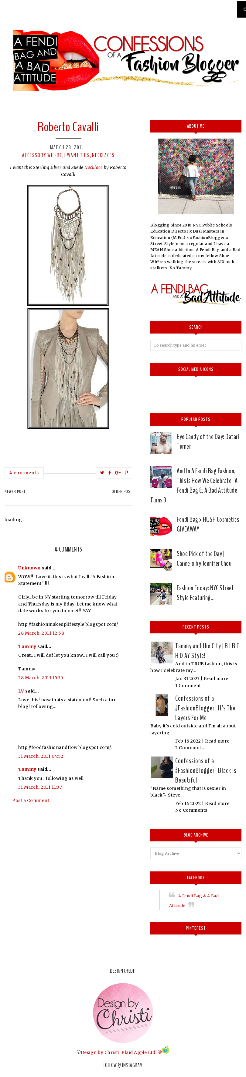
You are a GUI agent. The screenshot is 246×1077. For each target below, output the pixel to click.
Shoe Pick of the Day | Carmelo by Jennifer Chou (204, 558)
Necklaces (103, 155)
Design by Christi (100, 1052)
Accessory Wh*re (42, 155)
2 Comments (189, 747)
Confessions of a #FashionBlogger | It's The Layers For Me (205, 708)
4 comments (24, 472)
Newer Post (15, 491)
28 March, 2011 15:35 (40, 677)
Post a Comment (30, 800)
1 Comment (188, 685)
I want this (77, 155)
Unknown (29, 568)
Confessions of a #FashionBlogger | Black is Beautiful (205, 770)
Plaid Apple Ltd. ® (141, 1052)
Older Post (122, 491)
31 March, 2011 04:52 (40, 756)
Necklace (94, 167)
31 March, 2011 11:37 (40, 787)
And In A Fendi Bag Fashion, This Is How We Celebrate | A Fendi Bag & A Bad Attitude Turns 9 (193, 485)
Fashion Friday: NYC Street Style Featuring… (205, 592)
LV (21, 691)
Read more (216, 678)
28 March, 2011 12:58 (41, 633)
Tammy (27, 646)
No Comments (191, 810)
